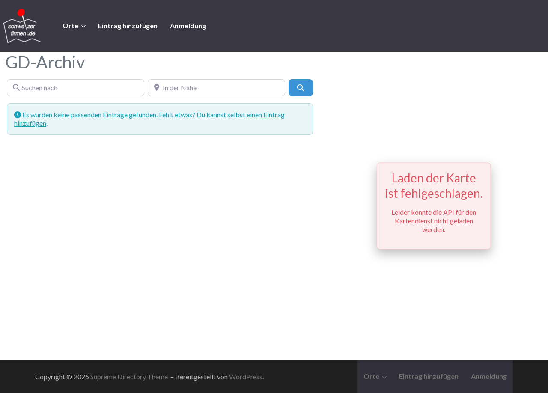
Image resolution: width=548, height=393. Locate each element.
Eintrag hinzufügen (128, 25)
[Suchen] (301, 87)
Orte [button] (70, 25)
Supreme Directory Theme (129, 376)
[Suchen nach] (75, 87)
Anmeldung (188, 25)
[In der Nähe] (216, 87)
